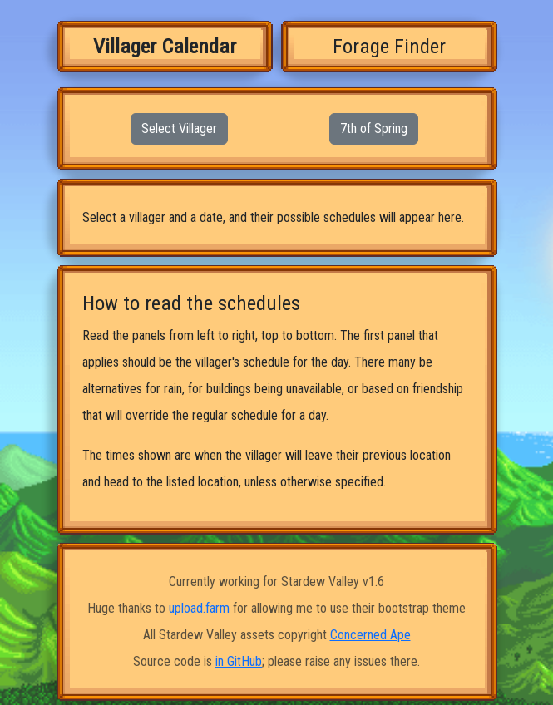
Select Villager (179, 128)
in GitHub (238, 661)
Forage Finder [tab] (389, 46)
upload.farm (199, 608)
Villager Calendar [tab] (164, 46)
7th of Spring (373, 128)
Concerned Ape (370, 635)
